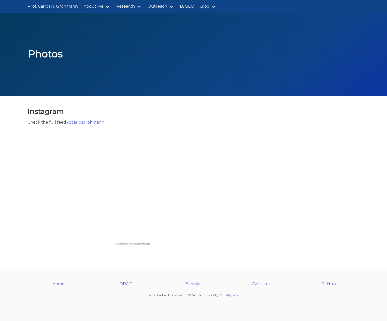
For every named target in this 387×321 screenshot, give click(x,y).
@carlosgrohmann (85, 122)
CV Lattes (261, 284)
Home (58, 284)
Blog (205, 6)
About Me (93, 6)
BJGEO (187, 6)
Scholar (193, 284)
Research (125, 6)
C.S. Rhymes (229, 295)
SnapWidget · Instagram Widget (132, 243)
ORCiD (126, 284)
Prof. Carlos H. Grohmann (53, 6)
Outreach (157, 6)
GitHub (328, 284)
